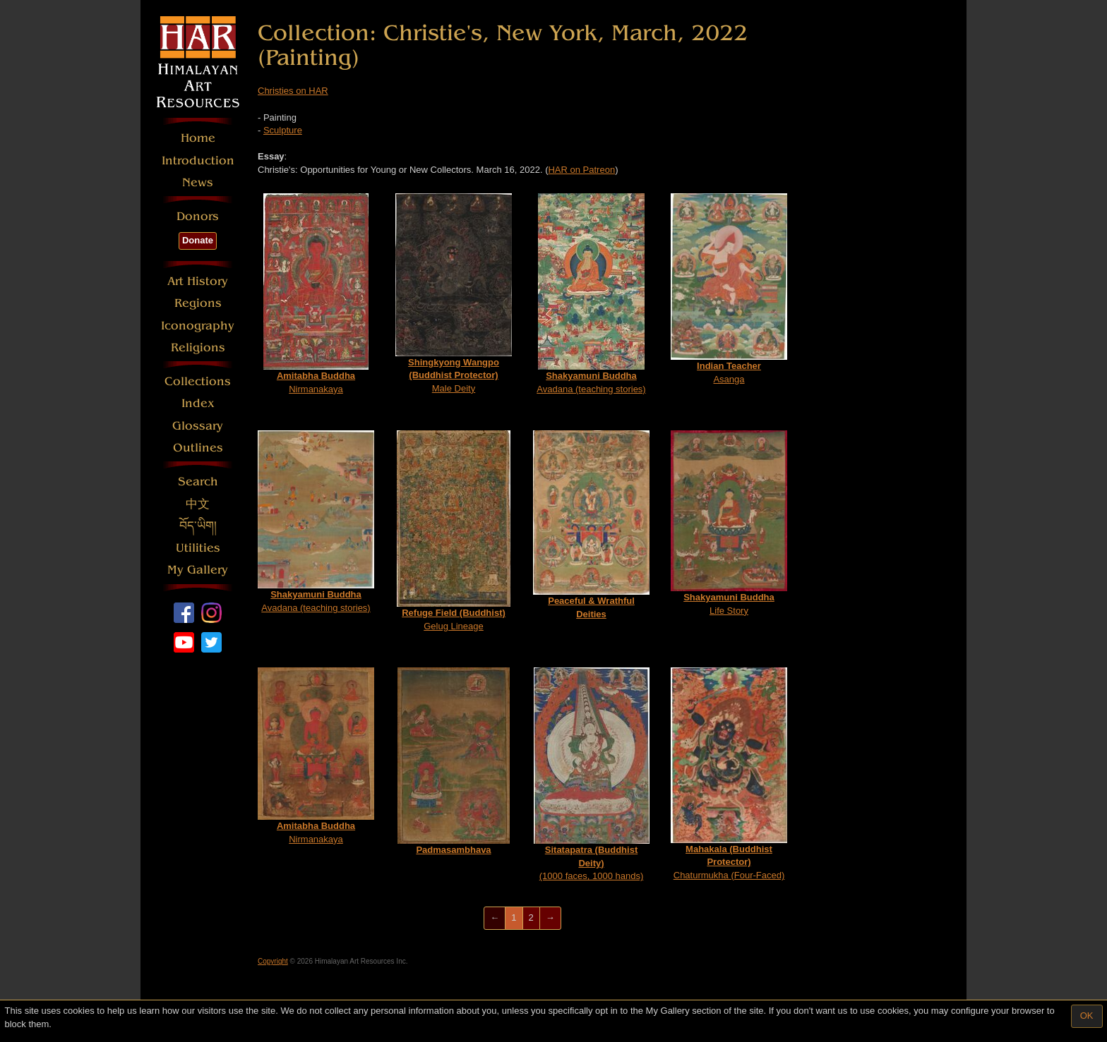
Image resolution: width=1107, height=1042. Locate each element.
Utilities (198, 548)
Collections (197, 381)
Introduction (198, 160)
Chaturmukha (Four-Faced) (729, 773)
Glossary (197, 425)
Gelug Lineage (453, 530)
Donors (197, 216)
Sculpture (282, 130)
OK (1087, 1015)
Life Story (729, 522)
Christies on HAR (293, 90)
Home (198, 138)
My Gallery (197, 569)
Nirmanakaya (316, 293)
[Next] (550, 918)
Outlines (198, 447)
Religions (198, 347)
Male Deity (453, 293)
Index (198, 403)
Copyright (273, 961)
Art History (197, 281)
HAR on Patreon (581, 169)
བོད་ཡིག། (198, 526)
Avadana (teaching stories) (591, 293)
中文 (198, 504)
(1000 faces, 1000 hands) (592, 774)
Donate (197, 240)
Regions (198, 303)
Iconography (197, 325)
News (197, 182)
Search (198, 481)
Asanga (729, 288)
